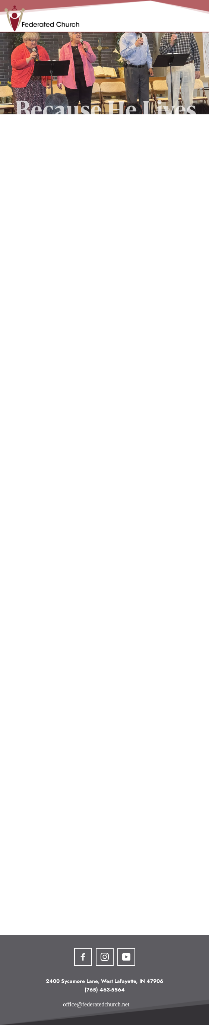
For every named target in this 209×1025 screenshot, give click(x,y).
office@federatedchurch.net (96, 1004)
